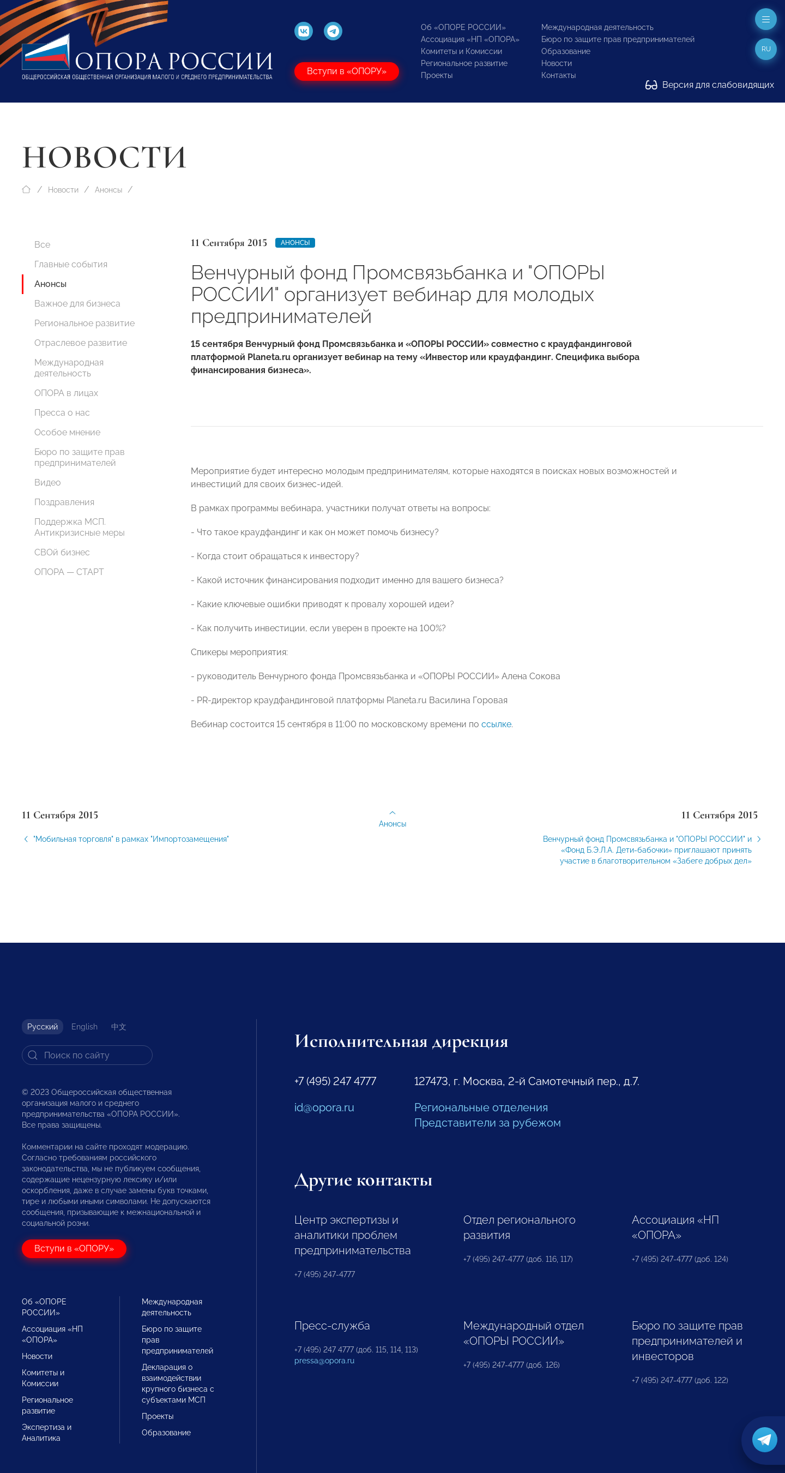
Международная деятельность (597, 27)
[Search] (87, 1055)
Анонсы (108, 189)
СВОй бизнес (62, 552)
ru (766, 49)
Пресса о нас (62, 413)
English (84, 1026)
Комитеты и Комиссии (461, 51)
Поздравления (64, 502)
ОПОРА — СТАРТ (69, 572)
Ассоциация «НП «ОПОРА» (470, 39)
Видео (47, 482)
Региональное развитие (464, 63)
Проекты (436, 75)
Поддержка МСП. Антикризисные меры (79, 527)
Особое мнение (67, 432)
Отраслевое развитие (80, 343)
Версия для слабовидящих (709, 85)
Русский (42, 1026)
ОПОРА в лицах (66, 393)
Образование (565, 51)
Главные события (70, 264)
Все (42, 244)
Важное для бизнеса (77, 303)
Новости (556, 63)
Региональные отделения (481, 1107)
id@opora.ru (324, 1107)
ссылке (496, 732)
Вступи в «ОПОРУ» (347, 71)
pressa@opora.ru (324, 1360)
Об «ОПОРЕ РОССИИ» (463, 27)
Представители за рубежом (487, 1122)
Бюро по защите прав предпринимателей (618, 39)
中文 (118, 1026)
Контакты (558, 75)
